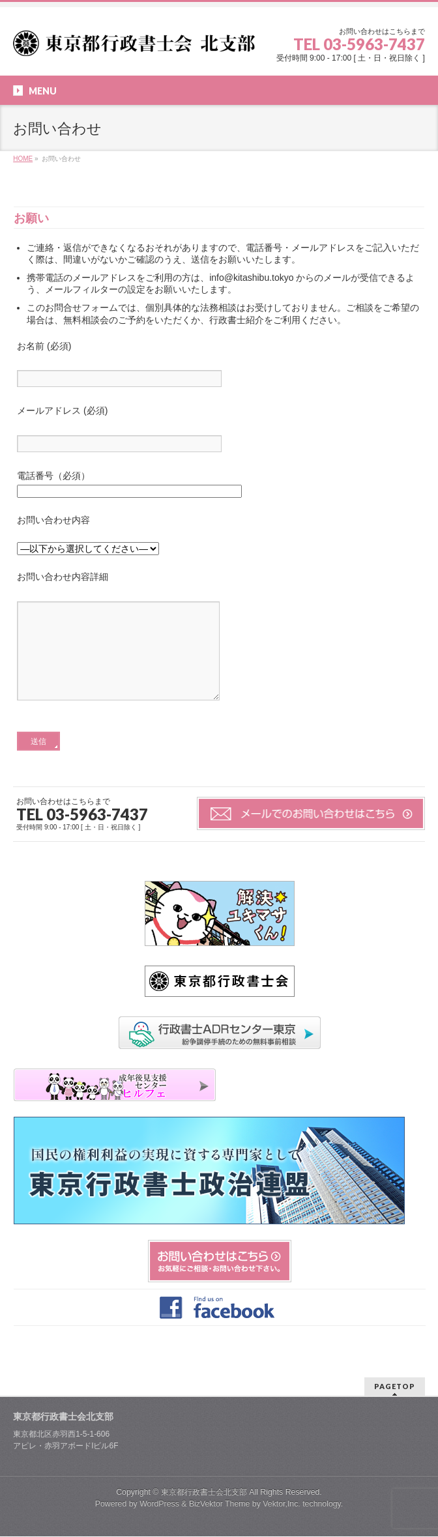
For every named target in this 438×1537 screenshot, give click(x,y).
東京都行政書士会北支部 (204, 1492)
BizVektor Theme (219, 1504)
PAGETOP (394, 1387)
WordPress (159, 1504)
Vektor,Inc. (281, 1504)
